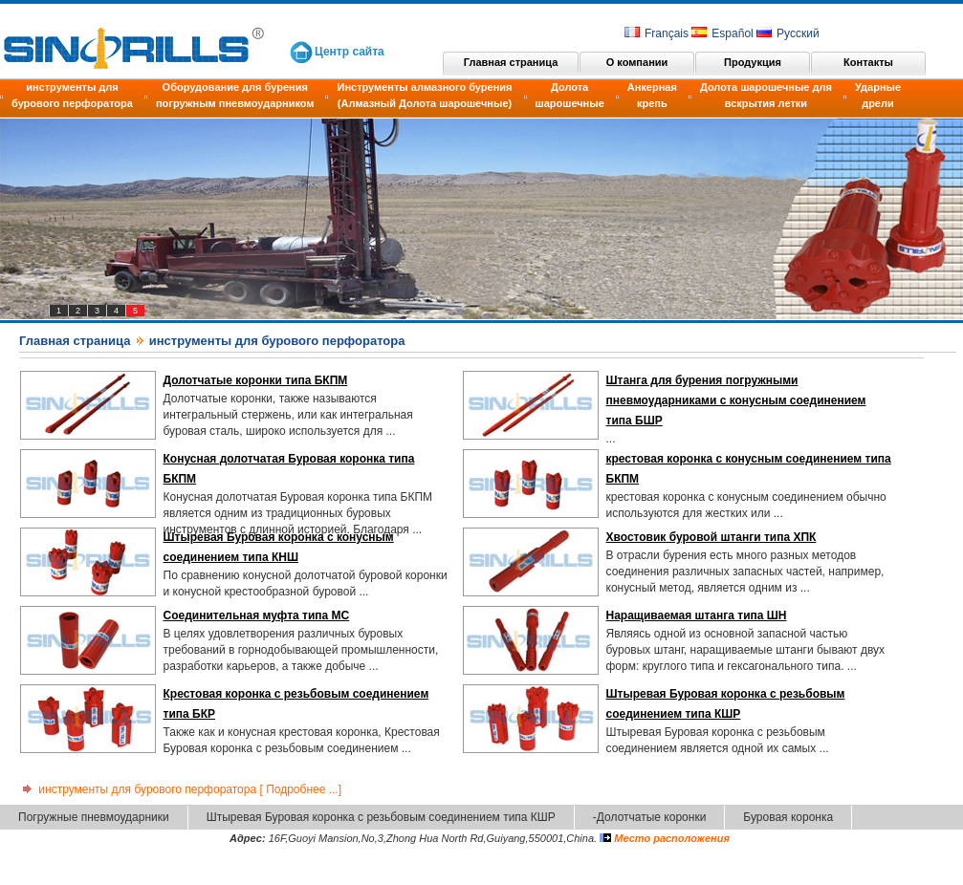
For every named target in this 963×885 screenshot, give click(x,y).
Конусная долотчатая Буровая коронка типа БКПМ (289, 469)
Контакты (868, 62)
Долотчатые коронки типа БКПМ (256, 380)
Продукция (752, 62)
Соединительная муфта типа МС (257, 615)
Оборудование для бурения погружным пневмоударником (235, 95)
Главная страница (511, 62)
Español (722, 33)
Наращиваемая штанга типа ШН (696, 615)
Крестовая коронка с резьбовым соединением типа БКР (296, 704)
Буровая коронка (788, 817)
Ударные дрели (878, 95)
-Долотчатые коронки (650, 817)
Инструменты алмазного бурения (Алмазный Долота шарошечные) (424, 95)
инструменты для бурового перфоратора (72, 95)
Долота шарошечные (570, 95)
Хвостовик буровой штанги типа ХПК (711, 537)
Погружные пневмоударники (93, 817)
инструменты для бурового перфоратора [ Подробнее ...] (180, 789)
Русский (788, 33)
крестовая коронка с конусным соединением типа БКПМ (748, 469)
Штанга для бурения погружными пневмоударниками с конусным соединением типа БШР (736, 400)
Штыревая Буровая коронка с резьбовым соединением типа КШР (725, 704)
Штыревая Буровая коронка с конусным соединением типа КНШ (279, 547)
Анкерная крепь (652, 95)
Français (656, 33)
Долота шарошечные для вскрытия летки (766, 95)
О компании (637, 62)
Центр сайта (349, 51)
